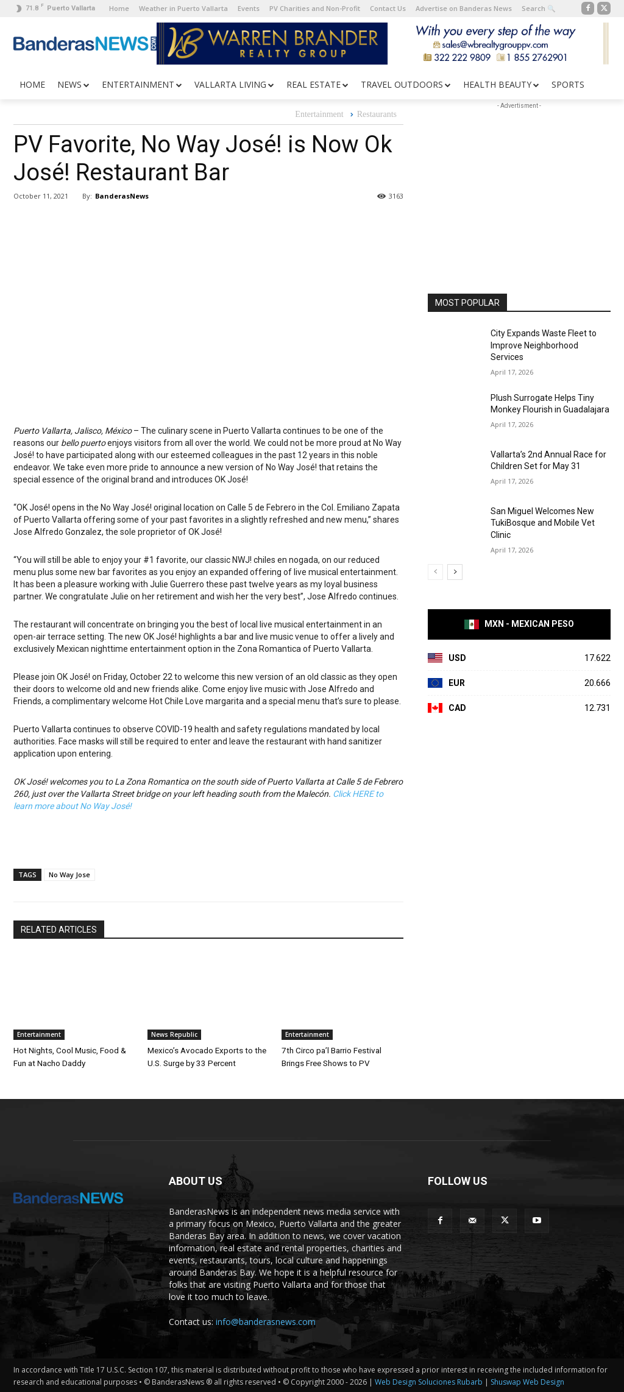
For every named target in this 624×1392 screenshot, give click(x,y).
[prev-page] (435, 572)
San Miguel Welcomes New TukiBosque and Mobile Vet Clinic (543, 523)
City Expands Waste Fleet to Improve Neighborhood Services (544, 345)
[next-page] (455, 572)
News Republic (174, 1034)
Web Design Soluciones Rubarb (429, 1381)
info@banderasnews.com (266, 1320)
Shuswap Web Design (527, 1381)
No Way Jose (69, 874)
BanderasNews (122, 195)
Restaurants (376, 114)
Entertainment (319, 114)
